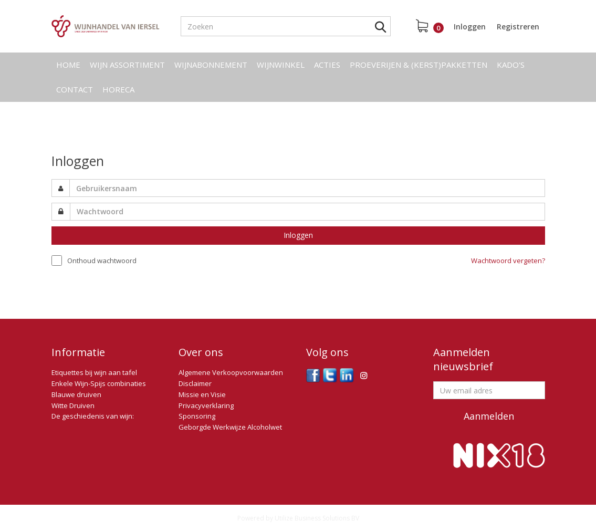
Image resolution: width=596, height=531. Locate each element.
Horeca (118, 89)
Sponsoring (197, 416)
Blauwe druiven (76, 394)
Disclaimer (195, 383)
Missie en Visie (202, 394)
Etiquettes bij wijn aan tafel (94, 372)
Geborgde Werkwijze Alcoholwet (230, 427)
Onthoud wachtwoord (102, 260)
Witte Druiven (73, 405)
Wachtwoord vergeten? (508, 260)
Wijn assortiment (127, 64)
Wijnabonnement (210, 64)
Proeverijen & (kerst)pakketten (418, 64)
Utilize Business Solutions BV (317, 518)
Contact (74, 89)
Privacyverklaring (206, 405)
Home (68, 64)
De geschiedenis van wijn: (92, 416)
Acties (327, 64)
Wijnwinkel (281, 64)
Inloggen (470, 27)
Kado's (511, 64)
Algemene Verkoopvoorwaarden (231, 372)
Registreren (518, 27)
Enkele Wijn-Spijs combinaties (98, 383)
